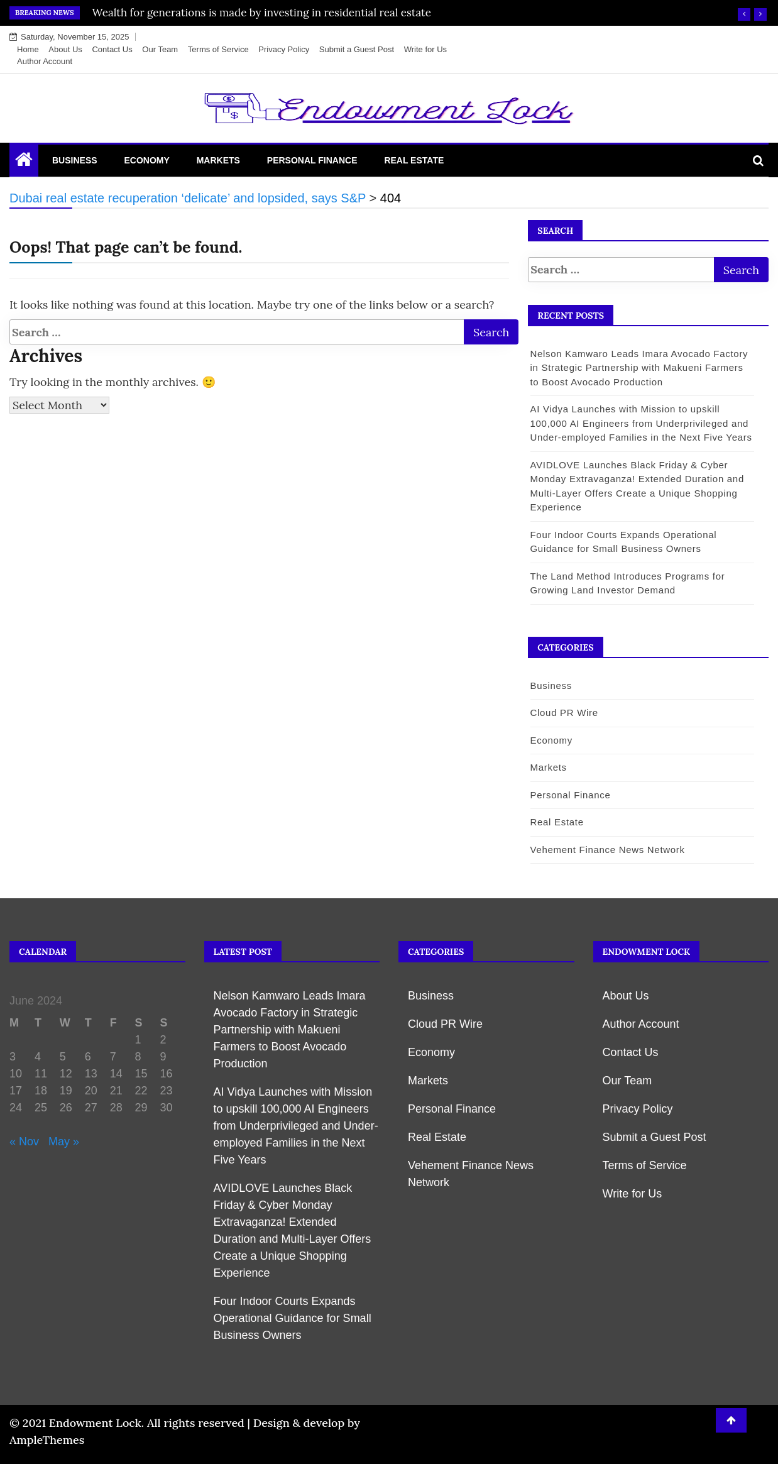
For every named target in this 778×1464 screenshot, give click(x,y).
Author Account (44, 61)
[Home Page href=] (24, 162)
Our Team (160, 49)
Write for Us (425, 49)
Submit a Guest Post (356, 49)
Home (28, 49)
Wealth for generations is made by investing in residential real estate (261, 12)
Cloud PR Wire (564, 712)
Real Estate (414, 160)
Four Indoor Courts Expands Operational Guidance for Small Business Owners (292, 1318)
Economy (146, 160)
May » (63, 1141)
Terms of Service (218, 49)
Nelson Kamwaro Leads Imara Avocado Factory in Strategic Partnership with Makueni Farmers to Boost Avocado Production (639, 367)
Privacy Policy (283, 49)
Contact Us (112, 49)
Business (74, 160)
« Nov (24, 1141)
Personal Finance (312, 160)
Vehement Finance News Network (607, 849)
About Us (65, 49)
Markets (218, 160)
